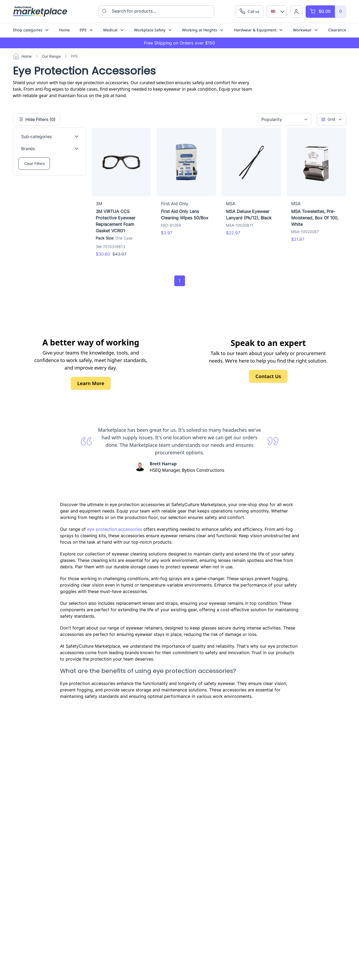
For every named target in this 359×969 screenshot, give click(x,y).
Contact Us (268, 376)
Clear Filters (34, 163)
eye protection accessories (114, 529)
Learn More (90, 383)
